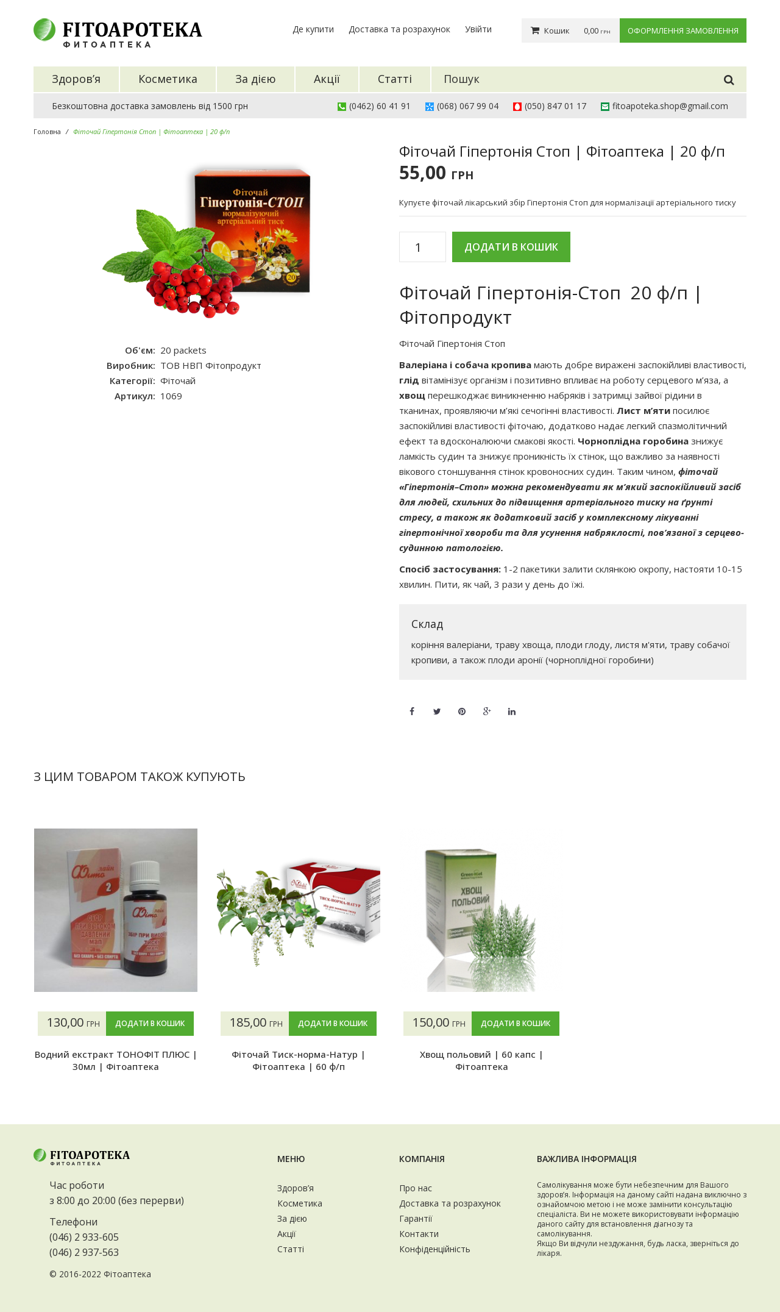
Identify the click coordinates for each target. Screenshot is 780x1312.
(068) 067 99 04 (467, 106)
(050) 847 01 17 (555, 106)
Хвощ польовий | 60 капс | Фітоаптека (482, 1060)
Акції (286, 1233)
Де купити (313, 29)
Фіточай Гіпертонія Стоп (452, 343)
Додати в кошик (511, 247)
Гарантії (416, 1218)
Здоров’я (295, 1188)
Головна (47, 131)
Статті (290, 1249)
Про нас (415, 1188)
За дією (292, 1218)
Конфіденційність (434, 1249)
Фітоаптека (127, 1274)
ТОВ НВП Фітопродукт (210, 365)
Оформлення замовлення (683, 30)
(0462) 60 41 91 (380, 106)
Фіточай (178, 380)
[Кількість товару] (422, 247)
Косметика (299, 1203)
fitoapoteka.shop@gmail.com (670, 106)
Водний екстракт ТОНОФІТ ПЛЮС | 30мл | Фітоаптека (116, 1060)
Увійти (478, 29)
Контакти (419, 1233)
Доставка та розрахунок (399, 29)
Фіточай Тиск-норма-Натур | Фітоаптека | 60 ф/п (299, 1060)
